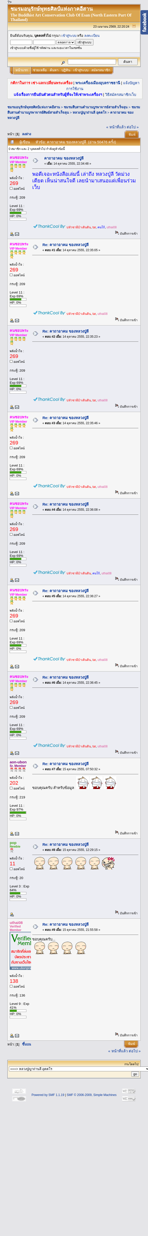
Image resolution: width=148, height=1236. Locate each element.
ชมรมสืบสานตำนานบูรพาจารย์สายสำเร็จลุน (95, 107)
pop (13, 843)
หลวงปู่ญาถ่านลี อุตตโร (89, 112)
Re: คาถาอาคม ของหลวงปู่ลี (65, 245)
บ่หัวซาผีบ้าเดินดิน (79, 227)
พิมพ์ (132, 134)
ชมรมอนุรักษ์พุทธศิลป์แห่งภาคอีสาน (33, 107)
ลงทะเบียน (92, 36)
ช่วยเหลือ (40, 70)
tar (94, 227)
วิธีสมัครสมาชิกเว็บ (120, 95)
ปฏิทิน (65, 70)
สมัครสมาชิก (100, 70)
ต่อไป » (133, 127)
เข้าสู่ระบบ (68, 36)
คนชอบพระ (19, 158)
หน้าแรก (21, 70)
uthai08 (112, 227)
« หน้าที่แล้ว (116, 127)
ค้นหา (54, 70)
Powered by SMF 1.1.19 (47, 1095)
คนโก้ (101, 227)
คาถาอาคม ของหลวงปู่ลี (63, 158)
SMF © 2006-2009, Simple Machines (92, 1095)
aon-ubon (18, 762)
